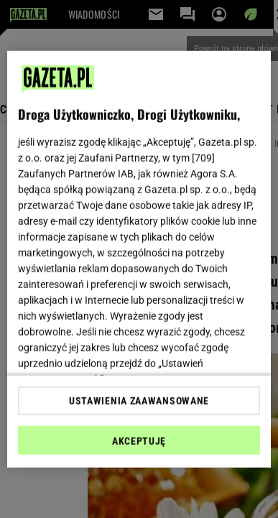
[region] (139, 259)
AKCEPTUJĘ (139, 441)
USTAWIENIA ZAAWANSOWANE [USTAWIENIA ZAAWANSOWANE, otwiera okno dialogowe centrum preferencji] (139, 401)
